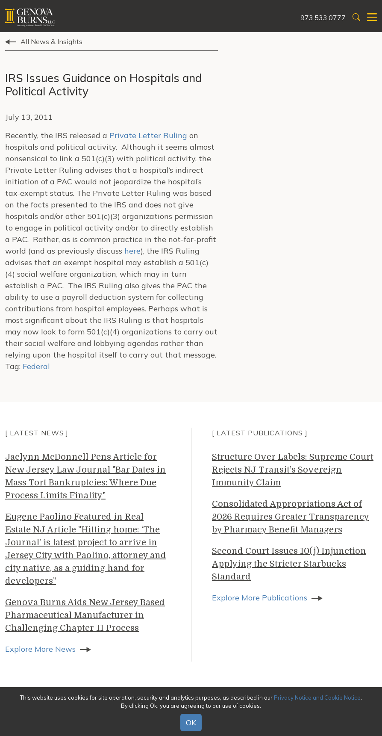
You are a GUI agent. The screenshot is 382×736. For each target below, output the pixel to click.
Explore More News (40, 649)
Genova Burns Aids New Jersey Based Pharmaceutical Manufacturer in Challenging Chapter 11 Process (85, 615)
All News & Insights (51, 41)
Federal (36, 366)
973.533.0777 (323, 17)
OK (191, 722)
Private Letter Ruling (148, 135)
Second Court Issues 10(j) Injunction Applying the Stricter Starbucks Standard (289, 564)
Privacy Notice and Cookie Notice (317, 697)
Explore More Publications (259, 598)
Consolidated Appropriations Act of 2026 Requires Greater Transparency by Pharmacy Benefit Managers (290, 517)
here (132, 251)
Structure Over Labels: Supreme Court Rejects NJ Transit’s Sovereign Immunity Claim (292, 470)
